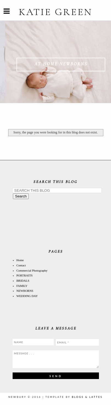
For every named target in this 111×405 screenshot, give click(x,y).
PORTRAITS (24, 275)
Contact (21, 265)
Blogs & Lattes (87, 396)
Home (20, 260)
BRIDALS (22, 280)
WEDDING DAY (27, 296)
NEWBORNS (24, 290)
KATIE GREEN (55, 12)
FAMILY (21, 285)
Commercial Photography (31, 270)
